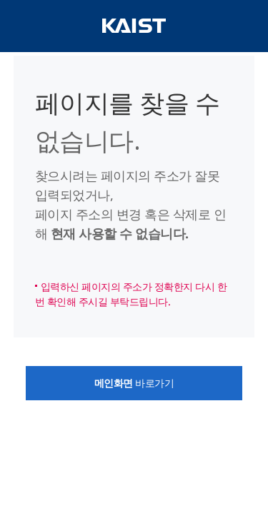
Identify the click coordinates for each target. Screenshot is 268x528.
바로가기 (134, 383)
